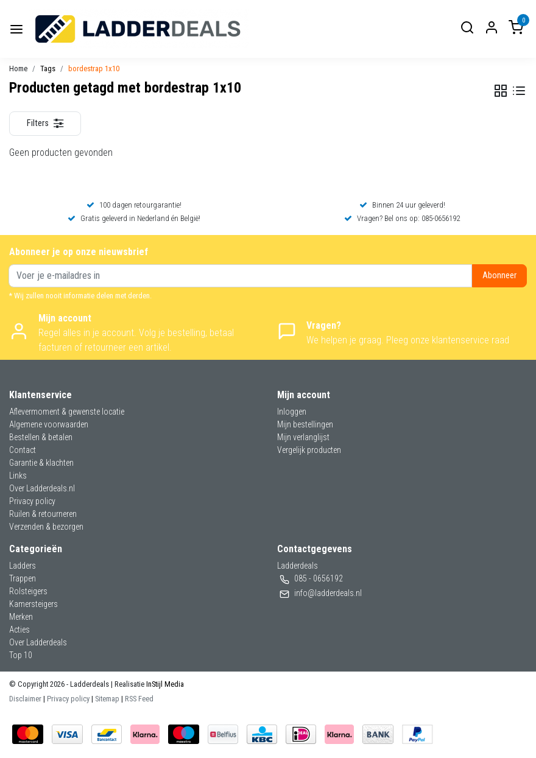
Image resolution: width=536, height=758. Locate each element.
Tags (47, 68)
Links (18, 475)
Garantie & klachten (41, 463)
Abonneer (499, 275)
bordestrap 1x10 (93, 68)
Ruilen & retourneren (43, 514)
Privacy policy (32, 501)
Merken (21, 617)
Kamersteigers (33, 604)
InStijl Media (164, 684)
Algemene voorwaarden (48, 424)
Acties (19, 629)
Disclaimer (25, 698)
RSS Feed (139, 698)
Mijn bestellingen (305, 424)
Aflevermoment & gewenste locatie (66, 411)
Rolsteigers (28, 591)
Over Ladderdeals (38, 642)
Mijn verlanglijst (303, 437)
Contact (22, 450)
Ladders (22, 565)
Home (18, 68)
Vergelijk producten (309, 450)
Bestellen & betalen (40, 437)
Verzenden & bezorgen (46, 527)
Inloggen (291, 411)
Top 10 (20, 655)
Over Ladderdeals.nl (42, 488)
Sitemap (107, 698)
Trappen (22, 578)
